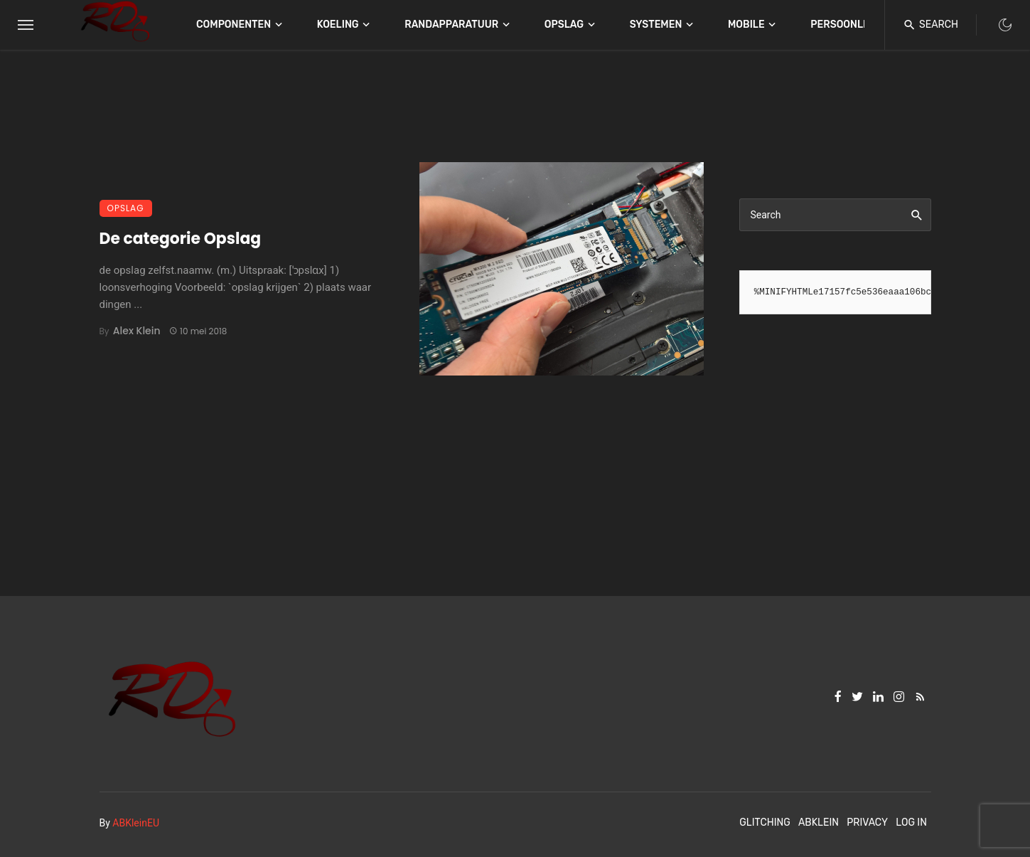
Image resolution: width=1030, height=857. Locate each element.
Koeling (338, 24)
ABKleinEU (135, 823)
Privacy (867, 822)
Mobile (746, 24)
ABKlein (818, 822)
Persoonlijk (844, 24)
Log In (911, 822)
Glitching (764, 822)
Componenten (233, 24)
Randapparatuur (451, 24)
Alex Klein (137, 331)
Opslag (564, 24)
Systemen (656, 24)
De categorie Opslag (181, 239)
